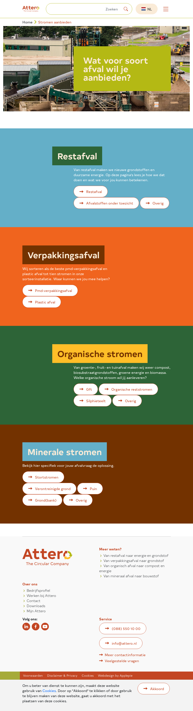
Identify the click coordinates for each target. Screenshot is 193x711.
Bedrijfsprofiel (38, 590)
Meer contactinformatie (125, 654)
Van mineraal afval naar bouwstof (131, 575)
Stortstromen (46, 477)
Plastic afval (45, 302)
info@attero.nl (124, 643)
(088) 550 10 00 (126, 628)
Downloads (36, 605)
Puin (93, 488)
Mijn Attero (36, 610)
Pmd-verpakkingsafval (53, 290)
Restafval (94, 191)
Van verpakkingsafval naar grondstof (133, 560)
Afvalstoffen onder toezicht (109, 203)
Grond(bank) (46, 500)
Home (27, 22)
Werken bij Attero (41, 595)
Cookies (88, 676)
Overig (158, 203)
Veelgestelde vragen (122, 660)
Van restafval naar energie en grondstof (135, 555)
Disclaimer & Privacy (62, 676)
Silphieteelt (96, 400)
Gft (89, 389)
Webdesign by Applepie (115, 676)
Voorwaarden (33, 676)
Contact (34, 600)
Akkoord (157, 688)
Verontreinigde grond (53, 488)
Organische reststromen (131, 389)
